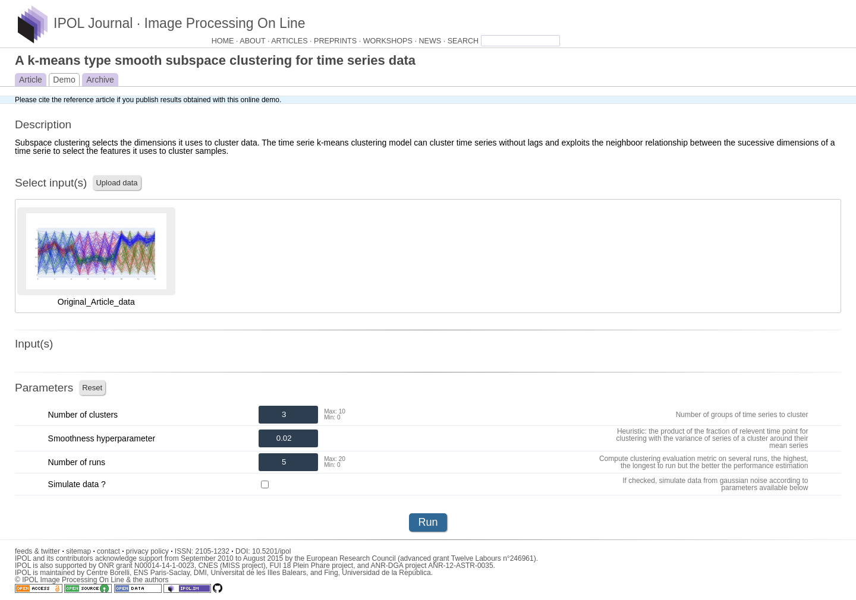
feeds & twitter (39, 551)
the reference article (83, 100)
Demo (64, 79)
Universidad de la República (386, 573)
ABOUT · (255, 41)
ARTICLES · (292, 41)
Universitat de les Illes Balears (258, 573)
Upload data (116, 182)
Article (30, 79)
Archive (100, 79)
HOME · (226, 41)
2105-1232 (215, 551)
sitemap (80, 551)
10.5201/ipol (271, 551)
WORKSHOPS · (391, 41)
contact (110, 551)
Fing (331, 573)
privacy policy (149, 551)
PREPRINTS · (338, 41)
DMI (200, 573)
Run (428, 522)
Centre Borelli (108, 573)
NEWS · (432, 41)
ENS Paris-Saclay (162, 573)
